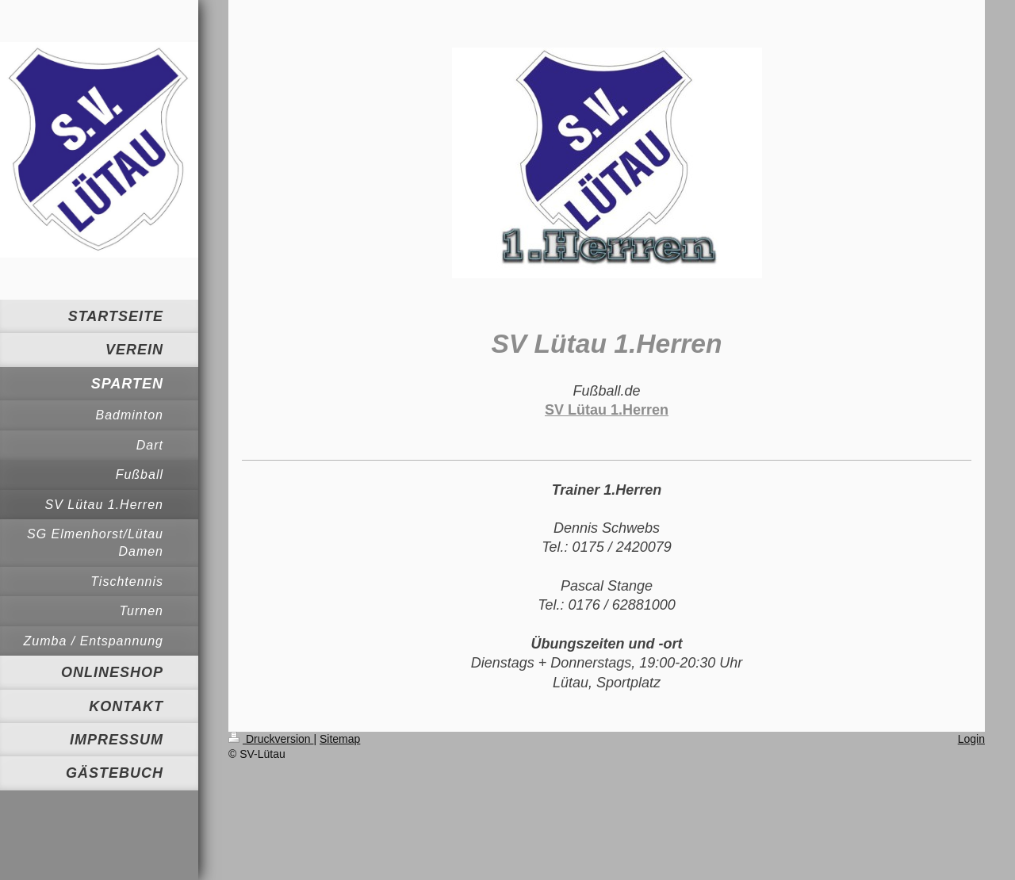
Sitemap (340, 739)
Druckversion (270, 739)
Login (971, 739)
